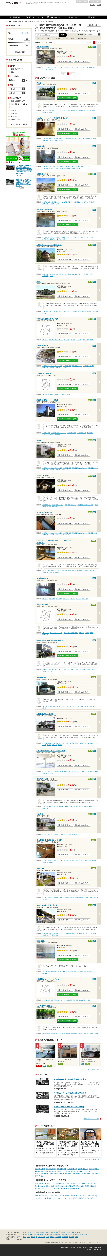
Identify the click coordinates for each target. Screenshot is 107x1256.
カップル (96, 1183)
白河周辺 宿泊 (46, 67)
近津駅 (44, 862)
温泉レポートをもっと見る (91, 1119)
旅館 (52, 1186)
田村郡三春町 (39, 1173)
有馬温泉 (36, 1234)
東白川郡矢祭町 (94, 1169)
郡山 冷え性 (52, 599)
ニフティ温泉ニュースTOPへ (90, 1159)
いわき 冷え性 (70, 860)
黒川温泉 (71, 1234)
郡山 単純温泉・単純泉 (48, 1033)
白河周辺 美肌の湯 (56, 771)
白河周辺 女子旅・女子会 (81, 202)
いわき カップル (79, 860)
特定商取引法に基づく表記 (81, 1247)
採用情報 (98, 1247)
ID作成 (99, 5)
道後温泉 (64, 1234)
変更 (27, 39)
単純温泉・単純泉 (59, 1188)
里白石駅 (52, 367)
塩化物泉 (38, 1188)
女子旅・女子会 (40, 1186)
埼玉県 (32, 1232)
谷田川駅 (72, 340)
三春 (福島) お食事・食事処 (89, 138)
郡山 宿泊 (45, 110)
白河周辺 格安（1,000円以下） (59, 834)
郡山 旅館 (66, 340)
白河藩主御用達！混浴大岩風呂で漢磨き (70, 1079)
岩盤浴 (13, 110)
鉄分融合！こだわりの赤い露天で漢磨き (70, 1093)
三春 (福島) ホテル (76, 311)
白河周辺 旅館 (73, 834)
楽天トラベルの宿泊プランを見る (67, 98)
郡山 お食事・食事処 (82, 570)
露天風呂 (84, 1183)
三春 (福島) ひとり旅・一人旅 (73, 138)
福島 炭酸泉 (45, 706)
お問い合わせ (97, 1242)
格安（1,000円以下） (45, 1183)
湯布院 (77, 1234)
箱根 (31, 1234)
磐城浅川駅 (58, 434)
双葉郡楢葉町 (67, 1173)
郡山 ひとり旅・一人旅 (57, 570)
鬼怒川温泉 (83, 1234)
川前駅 (78, 168)
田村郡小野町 (48, 1173)
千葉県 (37, 1232)
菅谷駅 (61, 140)
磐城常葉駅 (55, 506)
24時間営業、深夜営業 (19, 104)
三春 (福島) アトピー (58, 933)
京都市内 (65, 1237)
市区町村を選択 (19, 52)
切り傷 (87, 1186)
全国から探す (25, 33)
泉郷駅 (94, 110)
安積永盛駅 (85, 599)
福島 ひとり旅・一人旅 (72, 706)
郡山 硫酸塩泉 (55, 971)
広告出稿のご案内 (66, 1242)
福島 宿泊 (45, 670)
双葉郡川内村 (86, 1173)
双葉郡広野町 (58, 1173)
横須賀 (33, 1237)
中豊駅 (94, 860)
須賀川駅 (92, 570)
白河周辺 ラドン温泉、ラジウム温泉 (52, 366)
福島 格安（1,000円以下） (56, 670)
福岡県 (79, 1232)
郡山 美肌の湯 (66, 1033)
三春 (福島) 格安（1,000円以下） (74, 274)
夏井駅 (51, 140)
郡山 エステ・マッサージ (78, 110)
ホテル (48, 1186)
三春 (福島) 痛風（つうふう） (82, 166)
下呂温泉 (49, 1234)
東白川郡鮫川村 (49, 1171)
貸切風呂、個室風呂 (77, 1198)
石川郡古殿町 (88, 1171)
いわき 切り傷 (61, 860)
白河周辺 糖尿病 (71, 433)
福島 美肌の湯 (54, 706)
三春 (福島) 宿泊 (46, 138)
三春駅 (91, 806)
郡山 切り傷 (69, 971)
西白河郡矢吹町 (72, 1169)
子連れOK (71, 1186)
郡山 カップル (66, 110)
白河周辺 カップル (56, 202)
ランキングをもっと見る (92, 1069)
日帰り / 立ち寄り (17, 69)
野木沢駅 (44, 69)
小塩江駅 (88, 110)
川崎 (28, 1237)
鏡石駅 (91, 633)
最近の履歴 (95, 2)
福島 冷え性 (62, 706)
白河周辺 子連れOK (56, 67)
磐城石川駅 (92, 67)
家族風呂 (14, 116)
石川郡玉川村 (69, 1171)
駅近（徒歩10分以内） (73, 1188)
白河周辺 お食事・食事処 (91, 743)
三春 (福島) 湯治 (73, 806)
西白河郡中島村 (61, 1169)
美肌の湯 (93, 1186)
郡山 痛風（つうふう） (55, 110)
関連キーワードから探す (14, 1239)
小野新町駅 (45, 140)
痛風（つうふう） (47, 1188)
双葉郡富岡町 (77, 1173)
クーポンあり (57, 38)
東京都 (53, 1232)
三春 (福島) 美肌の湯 (58, 138)
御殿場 (52, 1237)
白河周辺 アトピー (59, 897)
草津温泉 (26, 1234)
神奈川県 (26, 1232)
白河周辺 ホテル (83, 67)
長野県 (68, 1232)
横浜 (24, 1237)
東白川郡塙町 (39, 1171)
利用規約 (92, 1247)
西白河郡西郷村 (40, 1169)
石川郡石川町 (59, 1171)
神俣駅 (56, 140)
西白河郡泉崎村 (51, 1169)
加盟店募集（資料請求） (51, 1242)
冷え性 (90, 1183)
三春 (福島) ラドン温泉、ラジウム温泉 (52, 166)
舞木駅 (81, 806)
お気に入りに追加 (82, 61)
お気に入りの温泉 (82, 2)
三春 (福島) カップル (58, 505)
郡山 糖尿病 (74, 1033)
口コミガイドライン (79, 1242)
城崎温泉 (43, 1234)
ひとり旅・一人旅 (58, 1183)
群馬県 (47, 1232)
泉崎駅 (49, 745)
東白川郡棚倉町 (83, 1169)
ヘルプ (89, 1242)
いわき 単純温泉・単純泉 (49, 860)
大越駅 (51, 276)
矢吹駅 (93, 670)
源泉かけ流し (80, 1186)
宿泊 (36, 1183)
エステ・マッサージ (61, 1186)
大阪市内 (58, 1237)
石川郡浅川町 (78, 1171)
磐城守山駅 (86, 340)
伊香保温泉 (57, 1234)
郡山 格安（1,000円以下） (56, 340)
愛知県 (74, 1232)
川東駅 (44, 112)
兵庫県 (42, 1232)
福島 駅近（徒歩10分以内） (71, 670)
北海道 (63, 1232)
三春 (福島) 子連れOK (58, 274)
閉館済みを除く (83, 38)
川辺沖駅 (50, 69)
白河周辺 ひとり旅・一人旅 (70, 67)
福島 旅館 (82, 670)
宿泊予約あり (70, 38)
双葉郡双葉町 (39, 1176)
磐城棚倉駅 (66, 535)
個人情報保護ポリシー (67, 1247)
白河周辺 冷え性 (81, 433)
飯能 (47, 1237)
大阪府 (58, 1232)
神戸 (76, 1237)
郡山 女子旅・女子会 (70, 570)
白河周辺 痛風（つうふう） (58, 237)
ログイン (92, 5)
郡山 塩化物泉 (46, 971)
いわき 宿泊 (45, 394)
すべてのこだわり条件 (19, 124)
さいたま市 (41, 1237)
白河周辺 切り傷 (69, 897)
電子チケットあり (43, 38)
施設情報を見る (65, 61)
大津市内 (71, 1237)
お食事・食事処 (70, 1183)
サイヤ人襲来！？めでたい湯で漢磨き (69, 1107)
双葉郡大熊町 (96, 1173)
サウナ (78, 1183)
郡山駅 (86, 806)
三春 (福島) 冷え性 (70, 933)
